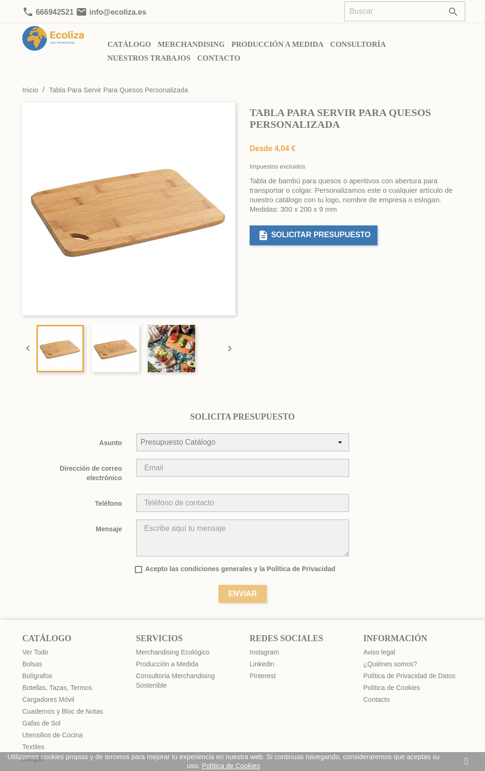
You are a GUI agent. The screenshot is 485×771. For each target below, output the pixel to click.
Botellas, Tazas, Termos (57, 687)
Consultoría (358, 44)
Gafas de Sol (41, 723)
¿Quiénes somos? (390, 664)
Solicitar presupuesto (314, 235)
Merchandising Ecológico (173, 652)
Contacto (218, 58)
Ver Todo (35, 652)
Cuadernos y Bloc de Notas (62, 711)
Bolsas (32, 664)
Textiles (33, 747)
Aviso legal (379, 652)
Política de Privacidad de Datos (409, 676)
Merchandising (191, 44)
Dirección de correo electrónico (91, 473)
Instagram (264, 652)
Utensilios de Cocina (52, 735)
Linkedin (262, 664)
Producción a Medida (277, 44)
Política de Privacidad (301, 569)
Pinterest (263, 676)
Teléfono (108, 503)
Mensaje (109, 529)
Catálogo (129, 44)
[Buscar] (404, 11)
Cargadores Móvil (48, 699)
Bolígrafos (37, 676)
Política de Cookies (391, 687)
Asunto (110, 443)
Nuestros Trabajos (149, 58)
